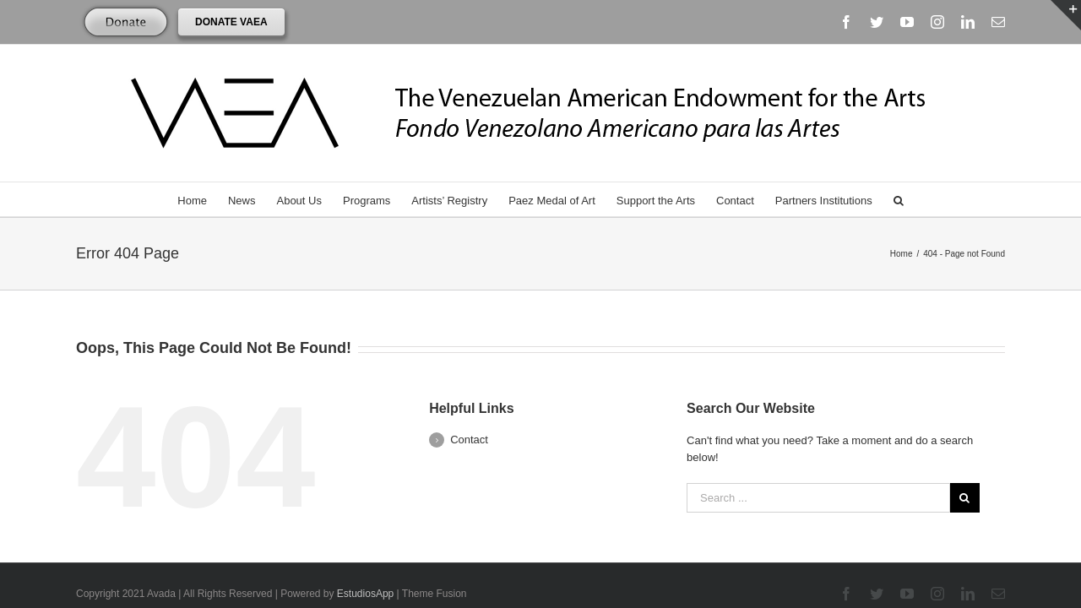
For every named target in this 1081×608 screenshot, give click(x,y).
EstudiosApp (365, 558)
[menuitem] (186, 199)
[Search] (917, 199)
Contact (469, 404)
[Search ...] (818, 462)
